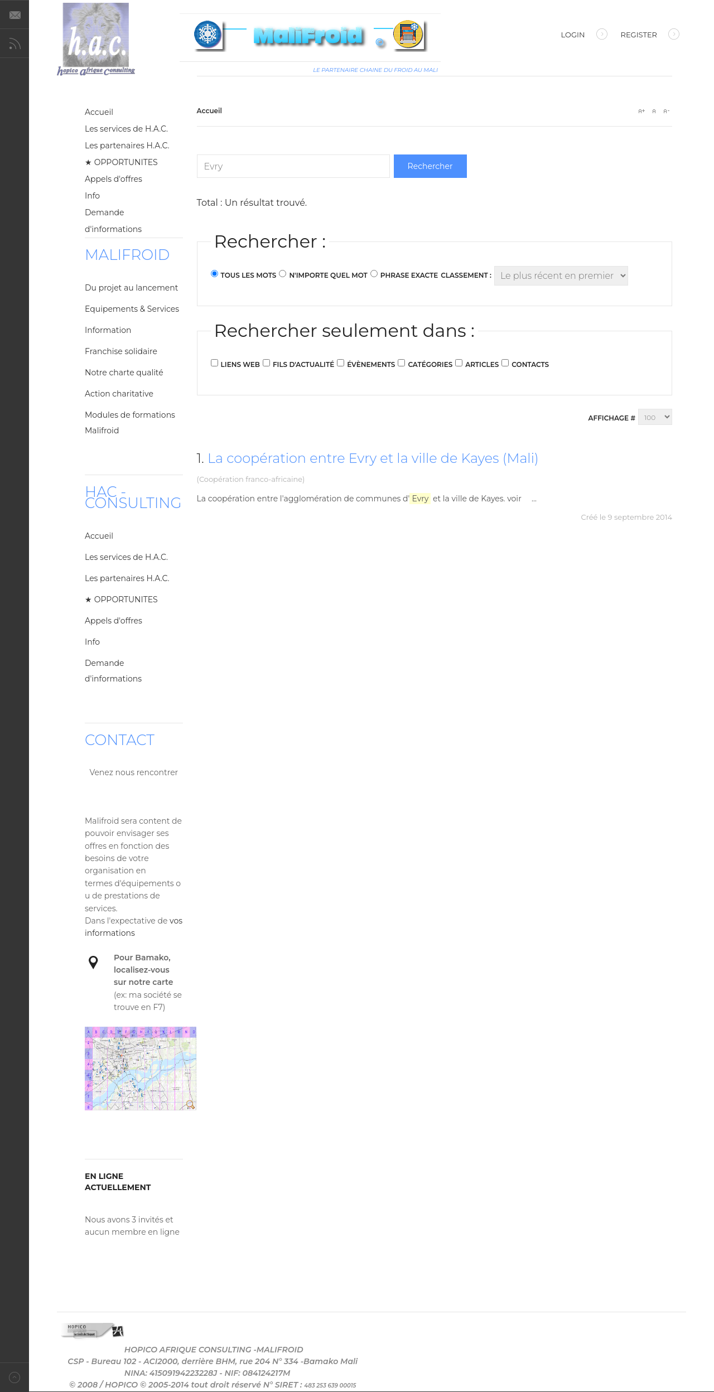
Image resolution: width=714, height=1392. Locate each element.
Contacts (530, 364)
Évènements (371, 364)
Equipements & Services (132, 309)
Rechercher (430, 166)
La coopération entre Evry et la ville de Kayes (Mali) (373, 458)
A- (666, 111)
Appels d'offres (113, 179)
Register (650, 35)
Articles (482, 364)
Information (108, 330)
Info (92, 196)
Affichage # (611, 418)
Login (584, 35)
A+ (641, 111)
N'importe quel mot (328, 275)
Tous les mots (249, 275)
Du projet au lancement (131, 288)
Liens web (240, 364)
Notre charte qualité (124, 373)
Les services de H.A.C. (126, 129)
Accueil (99, 112)
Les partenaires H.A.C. (127, 146)
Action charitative (119, 394)
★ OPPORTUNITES (121, 162)
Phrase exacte (409, 275)
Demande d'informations (113, 220)
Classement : (466, 275)
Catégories (430, 364)
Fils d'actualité (303, 364)
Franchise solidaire (121, 351)
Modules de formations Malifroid (130, 423)
